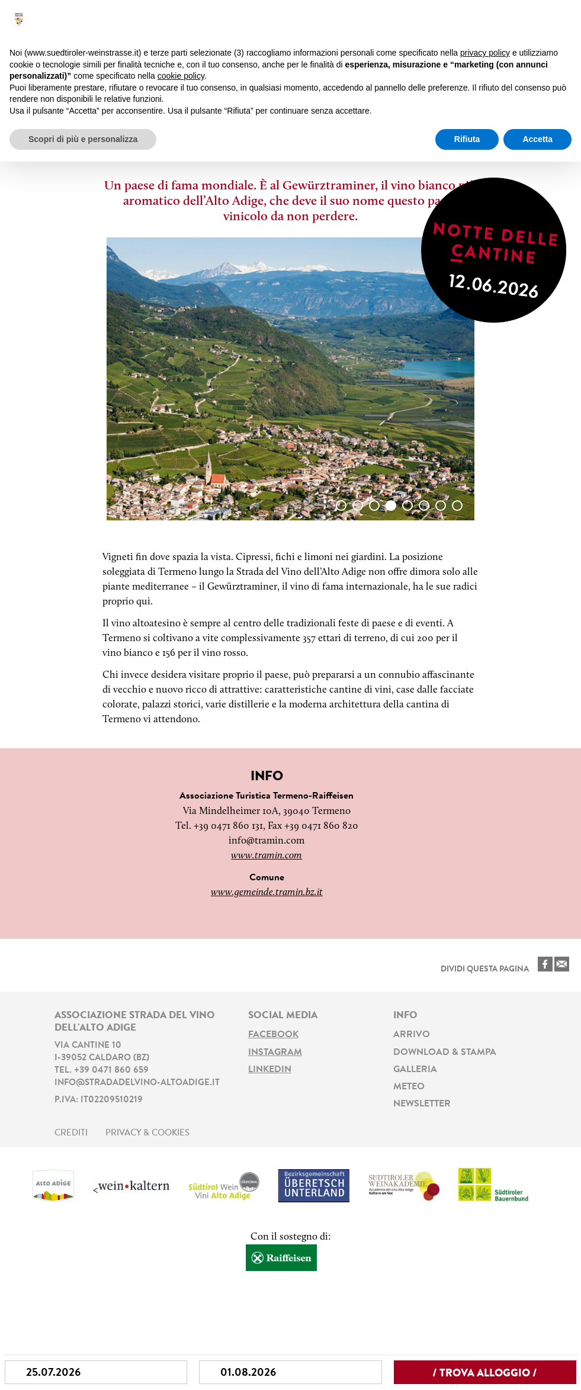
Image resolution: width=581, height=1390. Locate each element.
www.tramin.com (266, 856)
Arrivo (411, 1035)
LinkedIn (269, 1069)
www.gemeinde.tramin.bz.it (267, 892)
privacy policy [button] (485, 52)
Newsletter (422, 1104)
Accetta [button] (537, 139)
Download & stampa (444, 1052)
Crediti (71, 1133)
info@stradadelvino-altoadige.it (137, 1083)
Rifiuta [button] (467, 139)
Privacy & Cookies (147, 1133)
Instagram (275, 1052)
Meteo (409, 1087)
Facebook (273, 1035)
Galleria (415, 1069)
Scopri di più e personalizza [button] (82, 139)
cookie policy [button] (181, 76)
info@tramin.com (266, 841)
